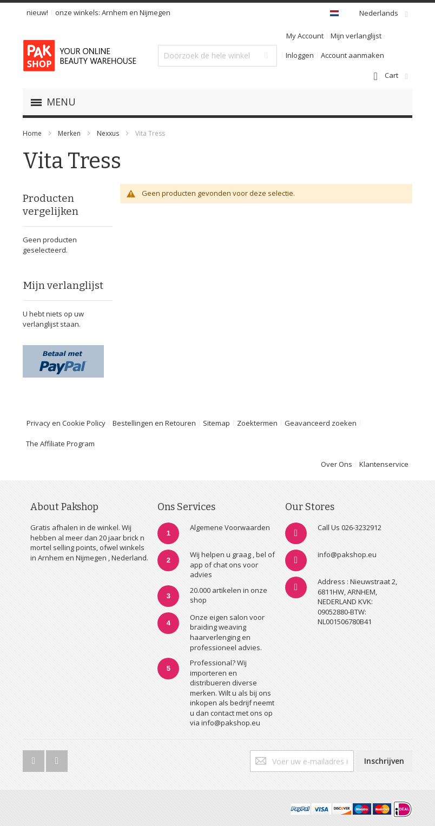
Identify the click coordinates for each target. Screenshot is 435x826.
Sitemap (216, 423)
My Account (305, 36)
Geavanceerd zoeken (321, 423)
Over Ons (336, 464)
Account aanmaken (352, 55)
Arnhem (115, 12)
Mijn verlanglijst (356, 36)
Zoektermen (257, 423)
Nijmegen (155, 12)
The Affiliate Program (60, 443)
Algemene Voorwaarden (230, 527)
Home (32, 133)
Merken (69, 133)
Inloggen (300, 55)
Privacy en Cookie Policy (66, 423)
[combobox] (217, 56)
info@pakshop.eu (347, 554)
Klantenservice (383, 464)
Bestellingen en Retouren (154, 423)
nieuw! (37, 12)
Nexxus (109, 133)
